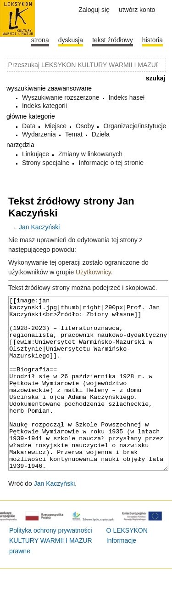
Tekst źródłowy (112, 40)
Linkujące (35, 154)
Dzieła (101, 134)
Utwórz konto (137, 9)
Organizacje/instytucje (134, 126)
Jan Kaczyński (39, 227)
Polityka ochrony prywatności (50, 564)
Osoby (85, 126)
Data (29, 126)
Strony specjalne (46, 162)
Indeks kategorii (44, 105)
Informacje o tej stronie (111, 162)
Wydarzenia (39, 134)
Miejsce (55, 126)
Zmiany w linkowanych (90, 154)
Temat (74, 134)
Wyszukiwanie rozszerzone (61, 97)
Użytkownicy (93, 272)
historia (152, 40)
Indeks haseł (127, 97)
